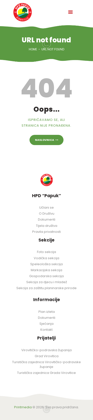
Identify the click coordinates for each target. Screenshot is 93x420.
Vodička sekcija (46, 258)
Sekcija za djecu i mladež (46, 282)
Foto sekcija (46, 252)
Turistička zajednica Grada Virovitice (46, 372)
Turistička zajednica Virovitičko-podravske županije (46, 364)
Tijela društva (46, 225)
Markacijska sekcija (46, 270)
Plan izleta (46, 311)
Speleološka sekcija (46, 264)
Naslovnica (44, 140)
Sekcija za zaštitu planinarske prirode (46, 288)
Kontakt (46, 329)
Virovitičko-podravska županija (46, 350)
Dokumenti (46, 219)
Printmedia (23, 407)
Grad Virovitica (47, 356)
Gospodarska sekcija (46, 276)
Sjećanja (46, 323)
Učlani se (46, 207)
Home (33, 49)
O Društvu (46, 213)
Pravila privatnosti (46, 231)
